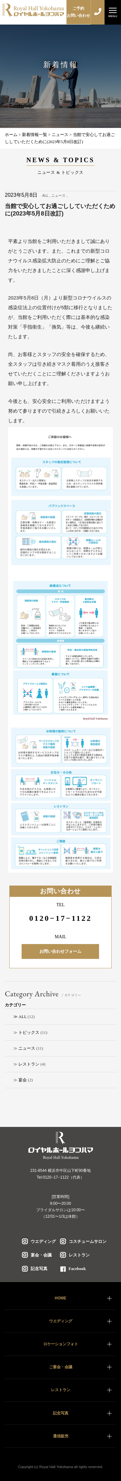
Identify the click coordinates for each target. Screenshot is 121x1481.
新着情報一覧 (34, 134)
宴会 (22, 1079)
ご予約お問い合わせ (78, 12)
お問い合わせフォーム (60, 951)
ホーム (11, 134)
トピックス (28, 1032)
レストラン (28, 1064)
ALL (23, 1016)
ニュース (26, 1048)
